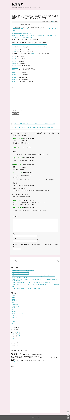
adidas (13, 295)
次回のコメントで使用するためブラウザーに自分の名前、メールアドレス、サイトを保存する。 (35, 245)
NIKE (13, 309)
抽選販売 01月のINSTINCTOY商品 (20, 274)
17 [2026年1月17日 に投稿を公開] (19, 334)
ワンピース (14, 317)
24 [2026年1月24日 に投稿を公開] (19, 335)
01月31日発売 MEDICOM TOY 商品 (20, 272)
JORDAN (14, 302)
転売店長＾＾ (36, 417)
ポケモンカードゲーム (17, 313)
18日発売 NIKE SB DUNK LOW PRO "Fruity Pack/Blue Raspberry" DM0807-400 (32, 128)
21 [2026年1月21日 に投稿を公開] (14, 335)
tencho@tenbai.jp (15, 361)
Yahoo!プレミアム (34, 53)
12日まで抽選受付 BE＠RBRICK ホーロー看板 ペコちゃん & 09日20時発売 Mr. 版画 (33, 124)
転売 (53, 21)
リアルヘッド (15, 68)
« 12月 (12, 338)
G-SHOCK (14, 300)
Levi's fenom (15, 304)
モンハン (14, 315)
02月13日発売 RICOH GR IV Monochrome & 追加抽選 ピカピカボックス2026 (31, 282)
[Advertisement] (23, 97)
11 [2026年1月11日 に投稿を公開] (20, 332)
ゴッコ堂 (14, 49)
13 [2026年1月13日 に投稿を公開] (13, 334)
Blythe (13, 299)
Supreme (14, 311)
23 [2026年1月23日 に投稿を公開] (17, 335)
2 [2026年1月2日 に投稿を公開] (17, 331)
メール (14, 238)
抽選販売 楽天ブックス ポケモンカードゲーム (23, 270)
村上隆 (13, 321)
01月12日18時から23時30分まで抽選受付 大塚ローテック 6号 (27, 288)
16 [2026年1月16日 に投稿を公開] (17, 334)
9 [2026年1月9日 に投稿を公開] (17, 332)
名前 (14, 234)
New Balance (15, 307)
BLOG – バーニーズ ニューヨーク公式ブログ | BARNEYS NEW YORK (29, 44)
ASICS (13, 297)
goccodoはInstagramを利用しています (21, 33)
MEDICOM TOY (16, 306)
